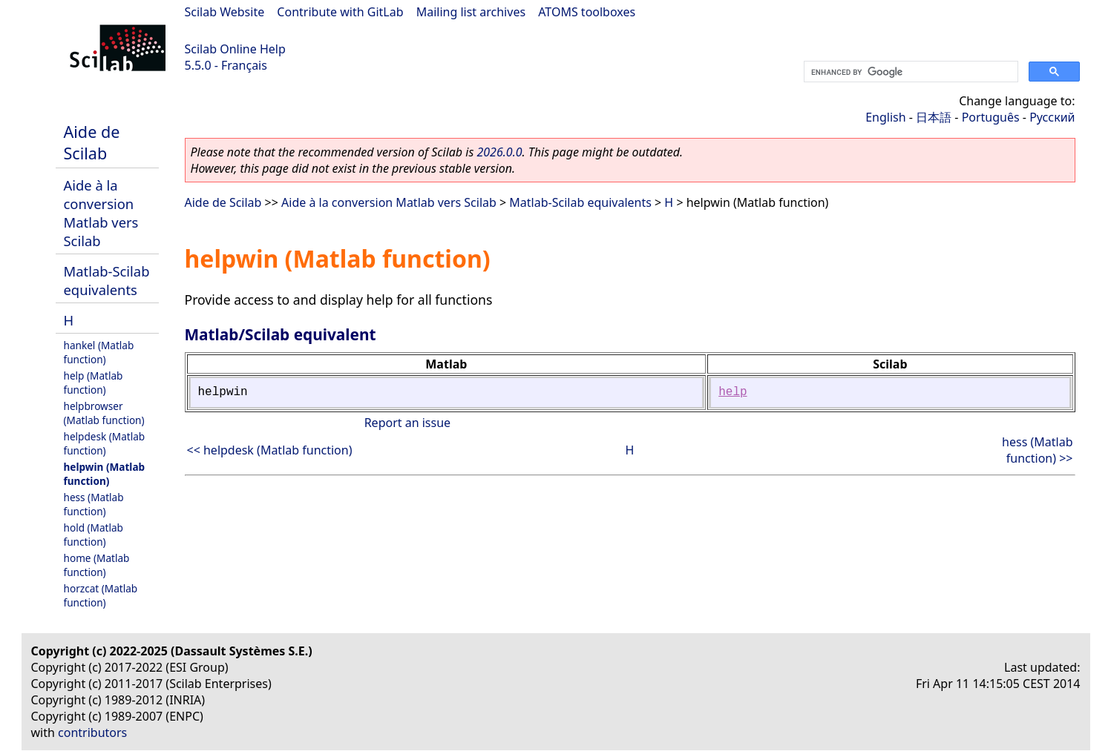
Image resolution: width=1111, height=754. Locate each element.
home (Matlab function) (97, 565)
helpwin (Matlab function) (104, 474)
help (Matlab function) (93, 382)
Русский (1052, 117)
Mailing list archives (470, 12)
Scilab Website (225, 12)
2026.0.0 (499, 152)
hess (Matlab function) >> (1037, 450)
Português (991, 117)
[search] (909, 72)
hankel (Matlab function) (99, 352)
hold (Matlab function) (93, 534)
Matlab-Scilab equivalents (107, 280)
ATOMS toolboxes (586, 12)
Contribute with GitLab (340, 12)
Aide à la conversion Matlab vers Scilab (101, 213)
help (732, 392)
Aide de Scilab (92, 142)
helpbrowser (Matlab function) (104, 413)
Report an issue (407, 422)
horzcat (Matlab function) (101, 595)
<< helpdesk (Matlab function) (270, 450)
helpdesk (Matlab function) (104, 443)
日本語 (933, 117)
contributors (92, 732)
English (885, 117)
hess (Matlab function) (94, 504)
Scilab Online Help (235, 49)
